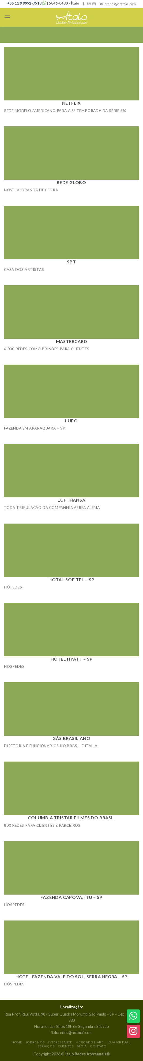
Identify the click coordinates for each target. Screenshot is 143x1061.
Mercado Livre (89, 1042)
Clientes (66, 1046)
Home (17, 1042)
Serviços (46, 1046)
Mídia (82, 1046)
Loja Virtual (118, 1042)
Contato (98, 1046)
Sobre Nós (35, 1042)
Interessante (60, 1042)
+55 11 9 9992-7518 (27, 3)
